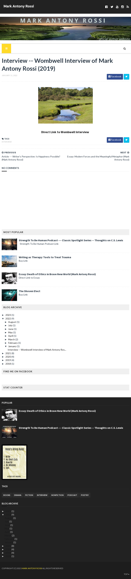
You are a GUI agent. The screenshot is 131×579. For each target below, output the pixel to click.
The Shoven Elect (29, 291)
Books (6, 495)
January (12, 346)
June (11, 328)
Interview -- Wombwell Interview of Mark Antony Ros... (37, 349)
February (13, 342)
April (11, 335)
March (11, 339)
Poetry (85, 495)
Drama (17, 495)
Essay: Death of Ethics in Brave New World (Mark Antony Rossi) (57, 274)
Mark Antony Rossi (32, 568)
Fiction (29, 495)
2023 (8, 314)
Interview (7, 142)
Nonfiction (57, 495)
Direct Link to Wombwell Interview (65, 132)
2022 (8, 318)
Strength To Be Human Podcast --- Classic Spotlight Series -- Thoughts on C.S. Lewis (71, 240)
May (10, 332)
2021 (8, 353)
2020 (8, 356)
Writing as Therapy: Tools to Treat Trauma (45, 257)
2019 (8, 360)
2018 (8, 363)
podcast (72, 495)
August (12, 321)
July (10, 325)
